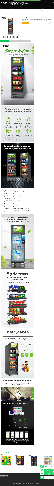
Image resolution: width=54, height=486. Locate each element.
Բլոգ (41, 483)
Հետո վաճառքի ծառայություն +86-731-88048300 (19, 3)
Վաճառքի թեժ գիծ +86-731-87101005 (17, 2)
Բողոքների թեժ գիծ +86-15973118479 (17, 4)
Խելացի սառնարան (36, 11)
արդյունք (30, 11)
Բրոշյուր (51, 22)
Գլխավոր (26, 11)
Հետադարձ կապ (26, 22)
